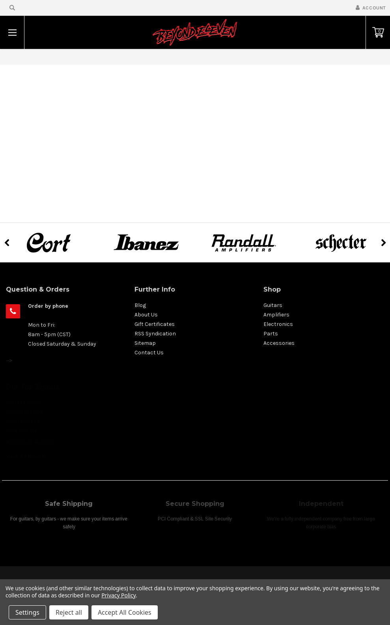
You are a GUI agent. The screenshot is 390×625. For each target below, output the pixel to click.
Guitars (272, 305)
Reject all (69, 612)
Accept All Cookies (124, 612)
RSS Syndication (155, 333)
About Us (146, 314)
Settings (27, 612)
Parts (270, 333)
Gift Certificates (154, 324)
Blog (140, 305)
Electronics (278, 324)
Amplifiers (276, 314)
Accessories (279, 343)
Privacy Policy (118, 595)
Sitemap (145, 343)
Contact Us (149, 352)
